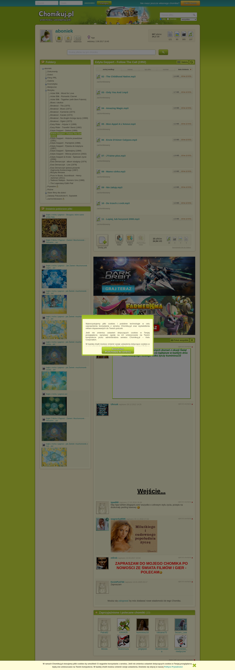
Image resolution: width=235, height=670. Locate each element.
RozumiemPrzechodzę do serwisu (118, 350)
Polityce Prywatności (173, 667)
